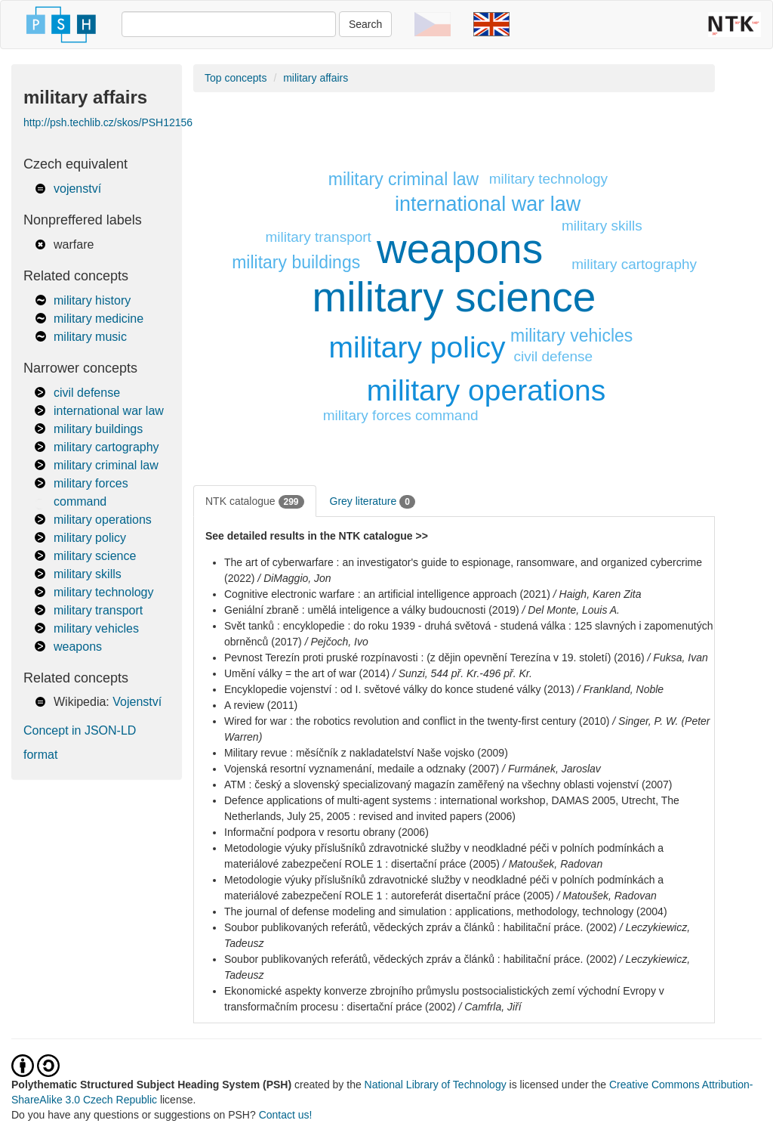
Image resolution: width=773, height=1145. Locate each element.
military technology (104, 592)
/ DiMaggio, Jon (294, 578)
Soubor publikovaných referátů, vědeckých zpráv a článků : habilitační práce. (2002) (420, 927)
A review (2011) (260, 705)
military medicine (98, 318)
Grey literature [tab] (372, 502)
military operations (103, 519)
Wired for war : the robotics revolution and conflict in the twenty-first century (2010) (416, 721)
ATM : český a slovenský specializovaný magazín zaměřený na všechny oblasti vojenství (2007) (448, 784)
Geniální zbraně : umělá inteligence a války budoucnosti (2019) (371, 610)
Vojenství (137, 701)
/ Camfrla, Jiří (489, 1007)
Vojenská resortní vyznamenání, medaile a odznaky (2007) (361, 769)
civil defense (87, 392)
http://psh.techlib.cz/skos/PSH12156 (107, 122)
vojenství (77, 188)
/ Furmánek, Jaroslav (551, 769)
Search (365, 24)
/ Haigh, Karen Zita (597, 594)
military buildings (98, 428)
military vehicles (96, 628)
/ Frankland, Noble (620, 689)
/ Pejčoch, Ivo (336, 642)
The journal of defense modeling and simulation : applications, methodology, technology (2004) (445, 911)
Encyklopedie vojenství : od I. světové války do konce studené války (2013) (399, 689)
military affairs (315, 78)
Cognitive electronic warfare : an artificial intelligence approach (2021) (387, 594)
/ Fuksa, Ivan (678, 657)
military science (95, 555)
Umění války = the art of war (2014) (307, 673)
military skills (88, 574)
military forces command (401, 415)
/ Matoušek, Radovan (552, 864)
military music (90, 336)
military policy (90, 537)
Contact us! (286, 1115)
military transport (98, 610)
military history (92, 300)
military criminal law (106, 465)
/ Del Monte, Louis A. (571, 610)
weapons (78, 646)
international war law (109, 410)
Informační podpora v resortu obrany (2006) (326, 832)
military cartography (106, 447)
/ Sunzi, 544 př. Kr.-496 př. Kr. (462, 673)
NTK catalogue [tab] (254, 502)
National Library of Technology (436, 1084)
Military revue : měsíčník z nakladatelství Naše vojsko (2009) (366, 753)
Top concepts (236, 78)
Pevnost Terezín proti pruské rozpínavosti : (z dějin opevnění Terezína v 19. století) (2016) (434, 657)
